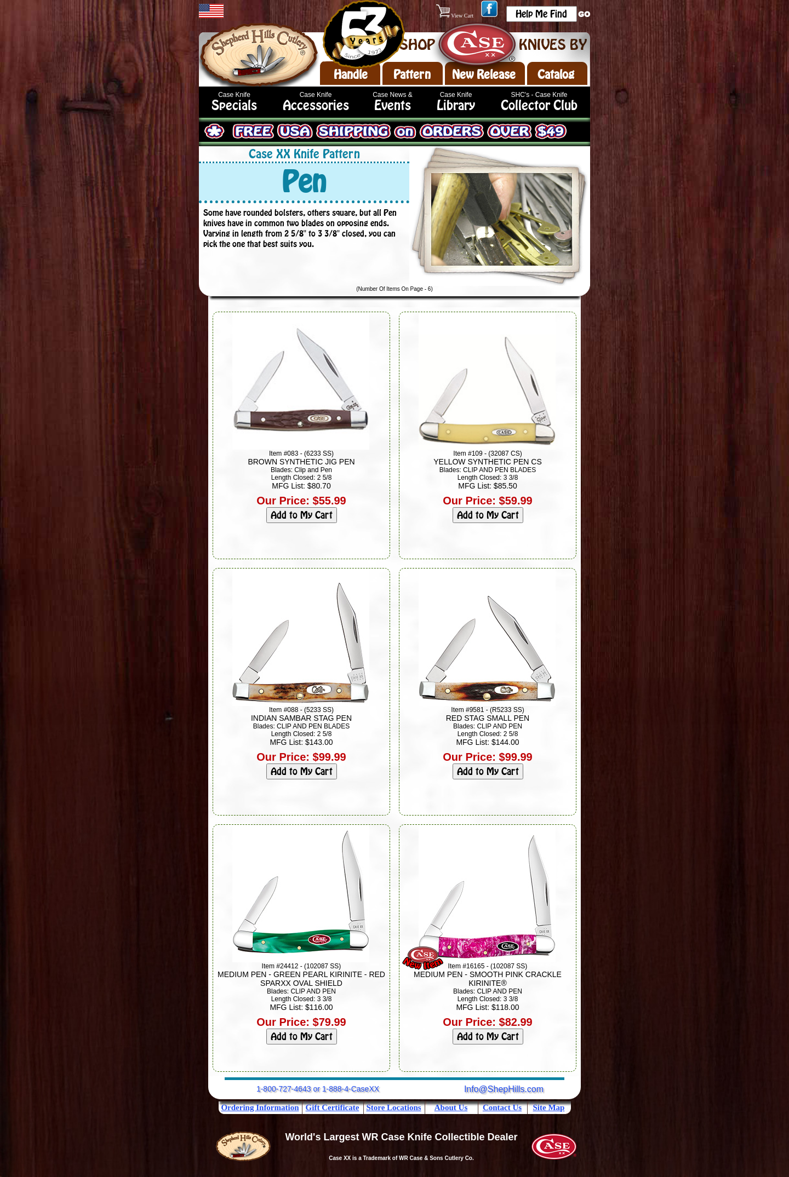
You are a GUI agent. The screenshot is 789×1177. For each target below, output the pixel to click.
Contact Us (502, 1107)
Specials (234, 105)
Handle (351, 74)
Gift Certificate (332, 1107)
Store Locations (393, 1107)
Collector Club (539, 105)
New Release (484, 74)
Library (456, 105)
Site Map (549, 1107)
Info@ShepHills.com (504, 1089)
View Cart (455, 16)
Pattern (412, 74)
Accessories (316, 105)
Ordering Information (260, 1107)
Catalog (556, 74)
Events (392, 105)
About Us (450, 1107)
